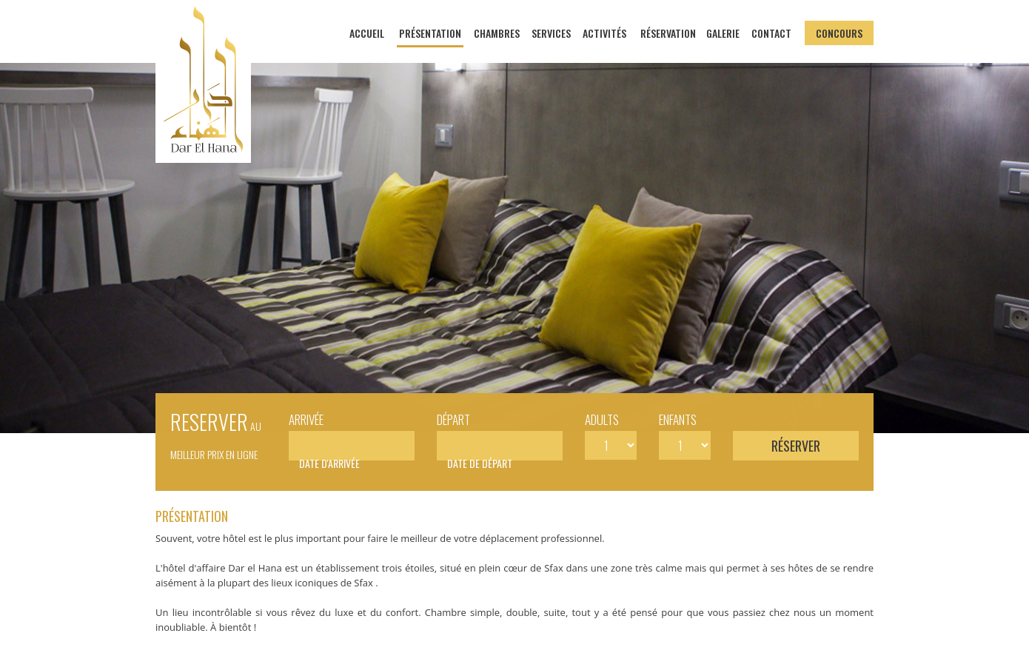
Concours (839, 33)
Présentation (430, 33)
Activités (604, 33)
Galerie (723, 33)
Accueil (366, 33)
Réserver (795, 445)
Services (551, 33)
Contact (771, 33)
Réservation (668, 33)
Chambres (497, 33)
